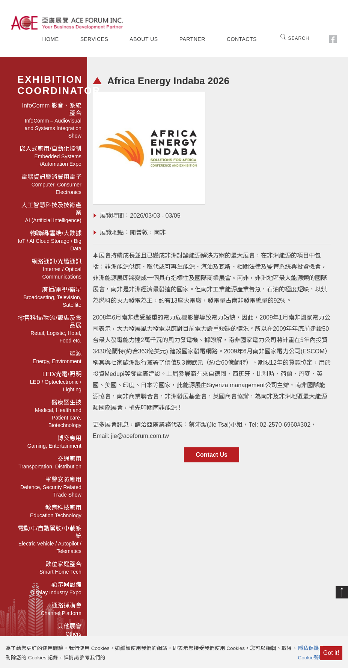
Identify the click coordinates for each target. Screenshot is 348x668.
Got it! (331, 656)
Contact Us (211, 454)
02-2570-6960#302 (285, 424)
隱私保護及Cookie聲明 (311, 656)
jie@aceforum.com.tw (140, 436)
